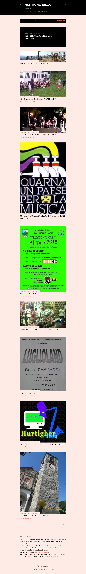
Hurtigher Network (41, 11)
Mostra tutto (60, 20)
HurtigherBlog (38, 4)
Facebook (47, 556)
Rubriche (31, 11)
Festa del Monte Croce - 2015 (34, 63)
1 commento (28, 446)
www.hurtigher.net (42, 552)
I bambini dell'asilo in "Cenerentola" (39, 329)
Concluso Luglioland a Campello (38, 99)
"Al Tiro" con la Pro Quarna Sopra (38, 134)
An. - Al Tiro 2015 (28, 293)
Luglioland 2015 (28, 393)
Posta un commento (35, 40)
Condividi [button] (27, 40)
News (26, 11)
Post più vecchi (61, 524)
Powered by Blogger (43, 566)
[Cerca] (65, 4)
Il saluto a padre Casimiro (34, 515)
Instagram (54, 556)
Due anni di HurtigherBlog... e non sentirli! (43, 444)
